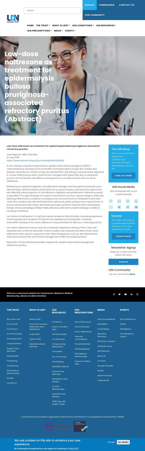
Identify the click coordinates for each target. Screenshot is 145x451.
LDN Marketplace (82, 349)
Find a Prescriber (82, 327)
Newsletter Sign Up (60, 366)
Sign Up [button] (123, 262)
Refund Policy (67, 417)
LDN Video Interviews (101, 335)
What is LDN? (60, 25)
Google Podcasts (105, 366)
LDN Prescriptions (38, 30)
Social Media (103, 329)
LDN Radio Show (104, 346)
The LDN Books (58, 339)
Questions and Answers (58, 395)
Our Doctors (12, 329)
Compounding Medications (59, 345)
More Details (38, 296)
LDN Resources (105, 25)
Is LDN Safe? (34, 334)
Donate (89, 5)
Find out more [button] (123, 175)
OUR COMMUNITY (95, 15)
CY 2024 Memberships (58, 387)
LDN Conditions (82, 25)
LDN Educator (13, 356)
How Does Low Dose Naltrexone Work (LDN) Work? (38, 326)
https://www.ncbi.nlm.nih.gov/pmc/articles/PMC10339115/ (35, 160)
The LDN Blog (58, 361)
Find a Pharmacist (83, 322)
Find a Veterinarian (83, 331)
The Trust (42, 25)
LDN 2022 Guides (59, 334)
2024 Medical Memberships (13, 371)
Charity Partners (14, 343)
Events (69, 30)
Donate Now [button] (123, 236)
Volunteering (12, 366)
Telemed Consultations (81, 337)
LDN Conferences (128, 319)
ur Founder (13, 324)
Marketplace (125, 329)
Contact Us (126, 5)
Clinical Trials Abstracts (58, 372)
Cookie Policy (27, 417)
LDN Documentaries (106, 319)
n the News (57, 351)
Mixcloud (101, 356)
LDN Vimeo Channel (106, 341)
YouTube (101, 361)
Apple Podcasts (104, 375)
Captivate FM (103, 380)
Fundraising (107, 5)
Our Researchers (14, 339)
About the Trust (13, 319)
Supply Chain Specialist (13, 349)
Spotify (100, 370)
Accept (111, 442)
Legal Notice (54, 417)
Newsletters (102, 324)
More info (73, 448)
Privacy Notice (41, 417)
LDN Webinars (103, 351)
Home (30, 25)
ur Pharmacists (15, 334)
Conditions (57, 322)
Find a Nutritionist (82, 344)
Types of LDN (35, 339)
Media (57, 30)
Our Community (59, 357)
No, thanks (123, 442)
